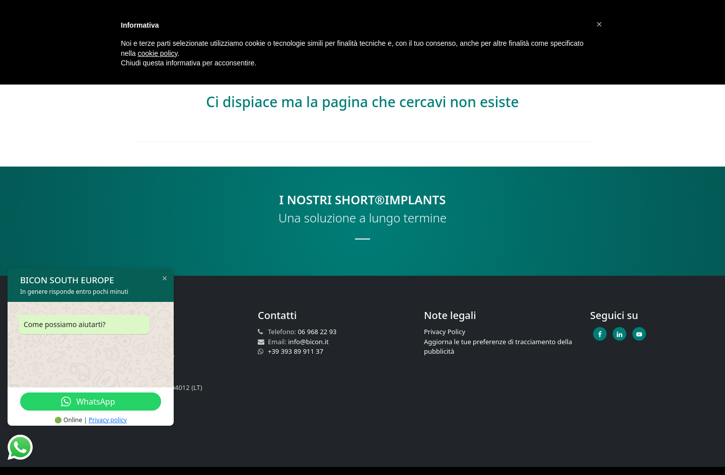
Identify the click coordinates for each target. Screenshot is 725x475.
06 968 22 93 (317, 331)
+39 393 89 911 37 (295, 351)
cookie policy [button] (157, 53)
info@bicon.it (308, 341)
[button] (599, 24)
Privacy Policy (444, 331)
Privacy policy (108, 420)
